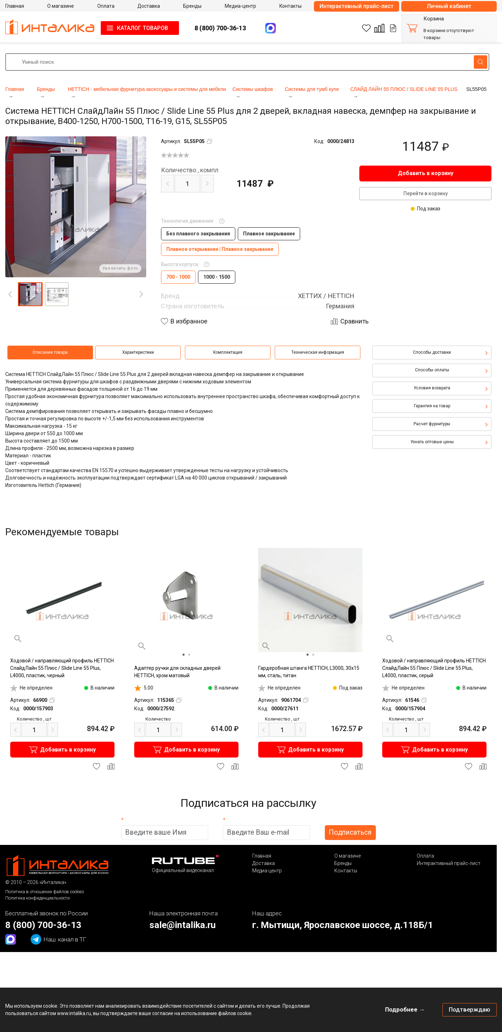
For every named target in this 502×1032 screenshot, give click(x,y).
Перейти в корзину (425, 193)
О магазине (347, 856)
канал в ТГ (58, 939)
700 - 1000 (178, 277)
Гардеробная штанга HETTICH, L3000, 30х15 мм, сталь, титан (308, 671)
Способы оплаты (432, 369)
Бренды (343, 863)
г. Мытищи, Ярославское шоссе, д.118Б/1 (342, 925)
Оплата (425, 856)
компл (189, 170)
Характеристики (138, 352)
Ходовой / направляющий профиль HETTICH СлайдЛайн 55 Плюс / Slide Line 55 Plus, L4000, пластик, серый (434, 668)
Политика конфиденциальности (37, 898)
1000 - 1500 (216, 277)
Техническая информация (317, 352)
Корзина (433, 19)
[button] (30, 294)
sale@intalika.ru (182, 925)
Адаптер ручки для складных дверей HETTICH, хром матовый (177, 671)
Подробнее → (405, 1009)
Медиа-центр (267, 870)
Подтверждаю (469, 1009)
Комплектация (227, 352)
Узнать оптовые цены (432, 441)
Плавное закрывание (269, 233)
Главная (261, 856)
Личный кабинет (449, 6)
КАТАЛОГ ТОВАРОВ (142, 28)
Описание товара (50, 352)
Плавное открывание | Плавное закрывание (219, 249)
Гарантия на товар (432, 405)
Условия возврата (432, 387)
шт (34, 719)
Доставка (263, 863)
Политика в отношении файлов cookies (44, 891)
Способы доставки (432, 352)
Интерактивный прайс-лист (356, 6)
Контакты (345, 870)
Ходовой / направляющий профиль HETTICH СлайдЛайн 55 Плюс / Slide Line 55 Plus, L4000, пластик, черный (62, 668)
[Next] (141, 294)
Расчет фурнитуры (432, 423)
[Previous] (10, 294)
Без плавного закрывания (198, 233)
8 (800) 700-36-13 (220, 28)
